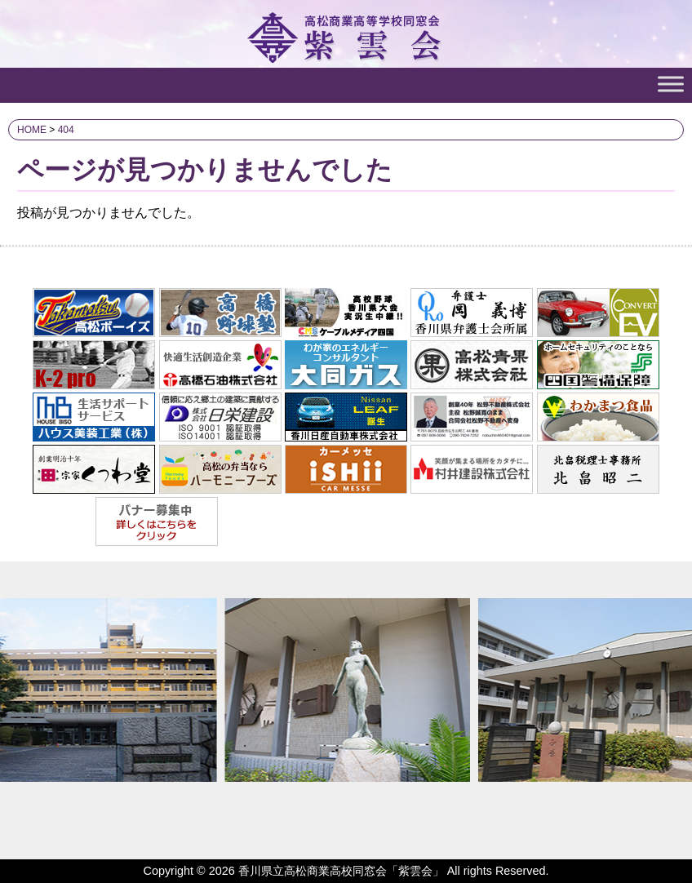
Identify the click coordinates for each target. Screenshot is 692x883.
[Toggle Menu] (671, 83)
